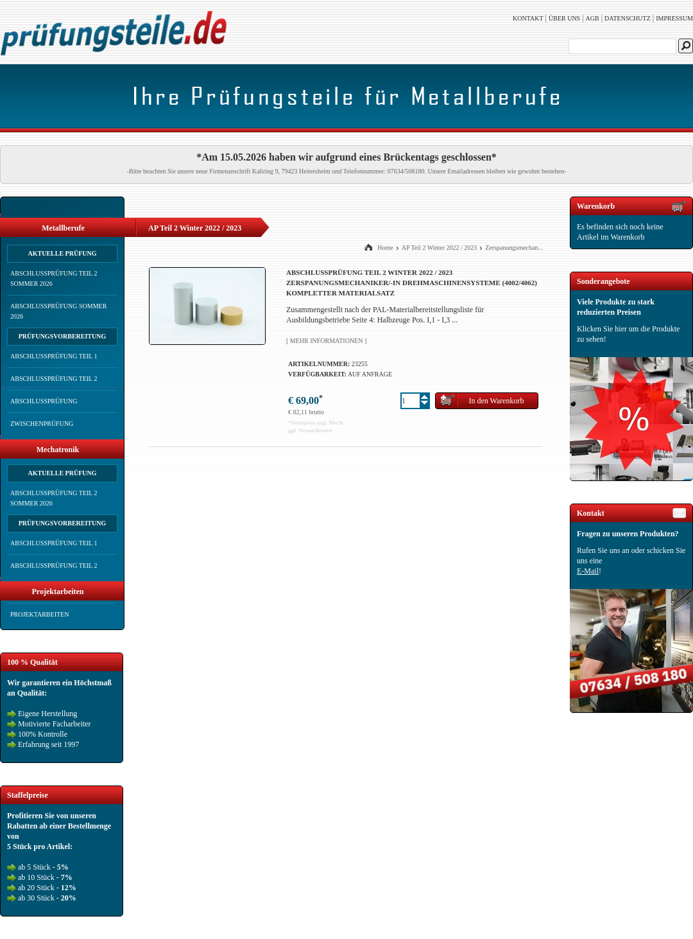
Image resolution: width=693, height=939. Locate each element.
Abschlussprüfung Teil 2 (54, 378)
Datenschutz (627, 18)
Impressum (674, 18)
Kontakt (528, 18)
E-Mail (588, 570)
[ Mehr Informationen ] (326, 340)
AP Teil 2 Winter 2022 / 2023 (439, 247)
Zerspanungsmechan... (514, 247)
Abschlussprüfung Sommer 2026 (58, 311)
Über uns (564, 18)
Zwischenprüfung (41, 423)
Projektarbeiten (39, 614)
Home (385, 247)
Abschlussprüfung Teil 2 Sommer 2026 (54, 278)
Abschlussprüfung (43, 401)
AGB (592, 18)
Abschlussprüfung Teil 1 (54, 356)
